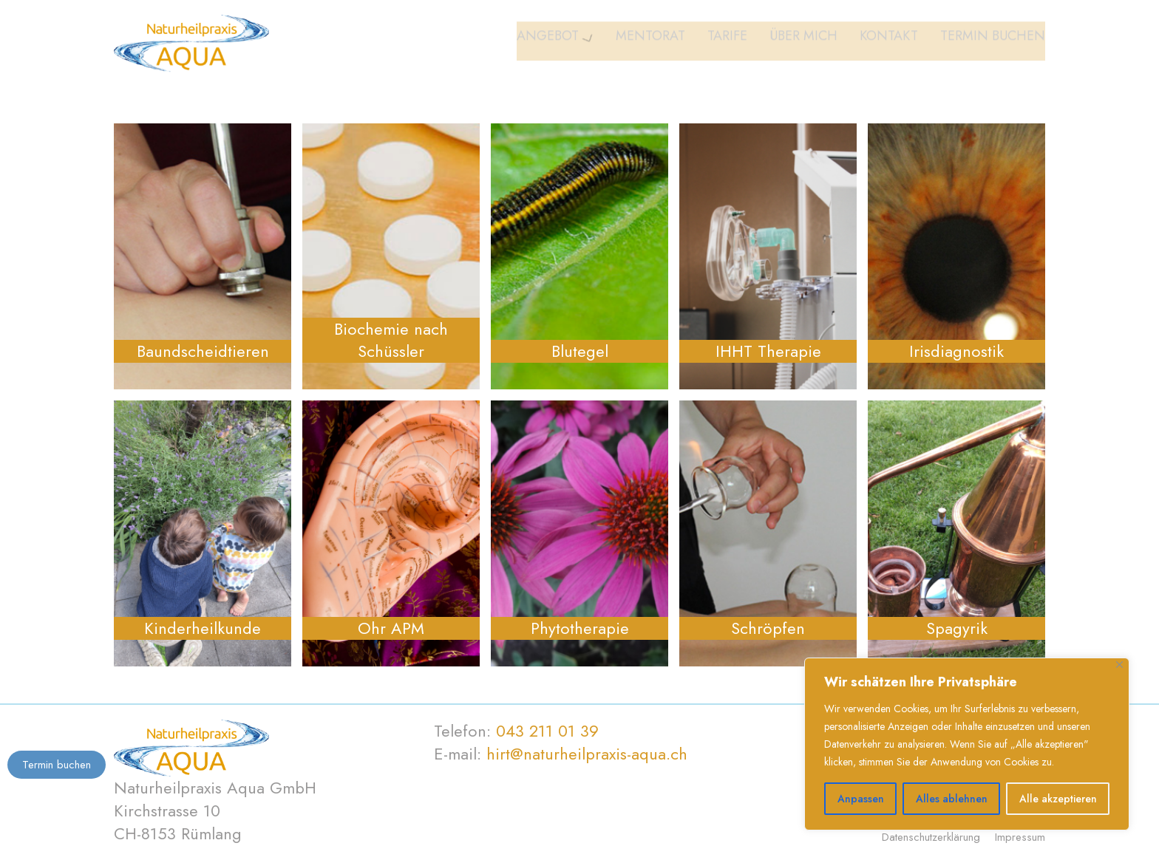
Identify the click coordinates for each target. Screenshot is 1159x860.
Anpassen (860, 798)
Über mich (803, 39)
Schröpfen (768, 628)
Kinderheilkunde (202, 628)
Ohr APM (391, 628)
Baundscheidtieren (203, 351)
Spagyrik (957, 628)
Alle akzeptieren (1058, 798)
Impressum (1020, 837)
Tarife (727, 39)
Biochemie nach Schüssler (391, 341)
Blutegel (579, 351)
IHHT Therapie (768, 351)
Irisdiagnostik (956, 351)
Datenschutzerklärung (931, 837)
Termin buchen (992, 39)
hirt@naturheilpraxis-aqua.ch (586, 753)
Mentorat (650, 39)
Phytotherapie (580, 628)
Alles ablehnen (952, 798)
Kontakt (889, 39)
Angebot (548, 39)
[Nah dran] (1119, 664)
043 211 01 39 (547, 731)
